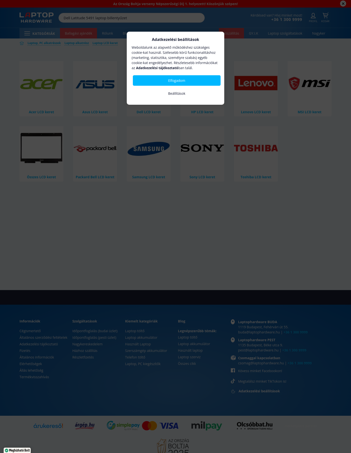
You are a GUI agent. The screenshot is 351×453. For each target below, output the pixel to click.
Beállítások (176, 93)
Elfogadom (176, 80)
